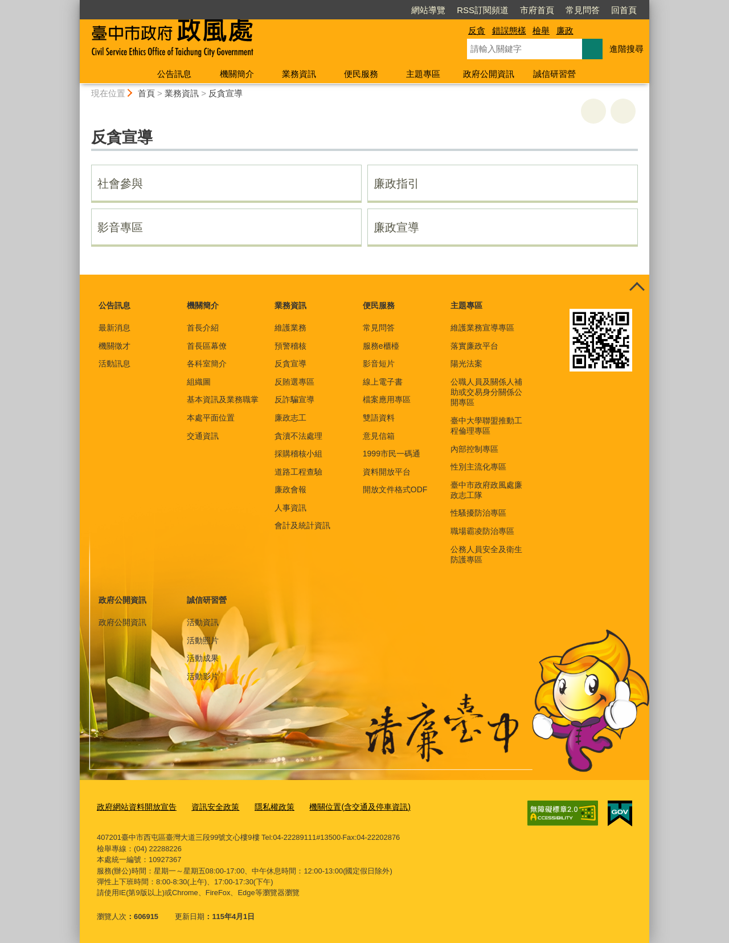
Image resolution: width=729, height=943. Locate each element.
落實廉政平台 (474, 345)
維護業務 (290, 327)
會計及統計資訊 (302, 525)
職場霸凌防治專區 (482, 531)
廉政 (565, 30)
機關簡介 (237, 74)
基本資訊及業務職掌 (223, 399)
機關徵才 (114, 345)
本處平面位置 (211, 417)
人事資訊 (290, 507)
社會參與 (120, 183)
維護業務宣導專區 (482, 327)
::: (75, 5)
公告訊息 (174, 74)
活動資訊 (203, 622)
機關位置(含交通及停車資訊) (344, 806)
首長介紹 (203, 327)
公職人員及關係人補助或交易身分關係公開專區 (486, 392)
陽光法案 (466, 363)
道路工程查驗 (298, 471)
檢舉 (541, 30)
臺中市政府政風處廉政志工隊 (486, 490)
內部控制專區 (474, 449)
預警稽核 (290, 345)
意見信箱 (379, 435)
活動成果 (203, 658)
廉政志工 (290, 417)
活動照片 (203, 640)
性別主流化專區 (478, 466)
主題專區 (423, 74)
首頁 (146, 93)
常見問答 (583, 10)
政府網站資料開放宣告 (134, 806)
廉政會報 (290, 489)
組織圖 (199, 381)
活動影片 (203, 676)
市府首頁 (537, 10)
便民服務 (361, 74)
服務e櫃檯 (381, 345)
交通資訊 (203, 435)
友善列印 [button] (593, 111)
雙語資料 (379, 417)
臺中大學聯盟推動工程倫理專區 (486, 425)
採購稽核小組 (298, 453)
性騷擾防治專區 (478, 512)
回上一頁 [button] (623, 111)
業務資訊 (299, 74)
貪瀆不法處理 (298, 435)
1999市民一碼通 (391, 453)
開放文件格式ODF (395, 489)
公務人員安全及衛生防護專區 (486, 554)
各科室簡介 (207, 363)
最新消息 (114, 327)
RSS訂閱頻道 (483, 10)
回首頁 (624, 10)
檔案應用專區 (387, 399)
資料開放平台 (387, 471)
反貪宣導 (225, 93)
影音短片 (379, 363)
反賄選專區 (294, 381)
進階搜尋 (626, 49)
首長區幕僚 (207, 345)
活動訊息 (114, 363)
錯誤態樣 (509, 30)
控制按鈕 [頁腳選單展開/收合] (636, 287)
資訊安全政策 (208, 806)
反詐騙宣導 (294, 399)
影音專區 (120, 227)
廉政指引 (396, 183)
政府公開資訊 (488, 74)
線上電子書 (383, 381)
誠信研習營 (554, 74)
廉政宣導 (396, 227)
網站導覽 (428, 10)
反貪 (476, 30)
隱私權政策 (263, 806)
